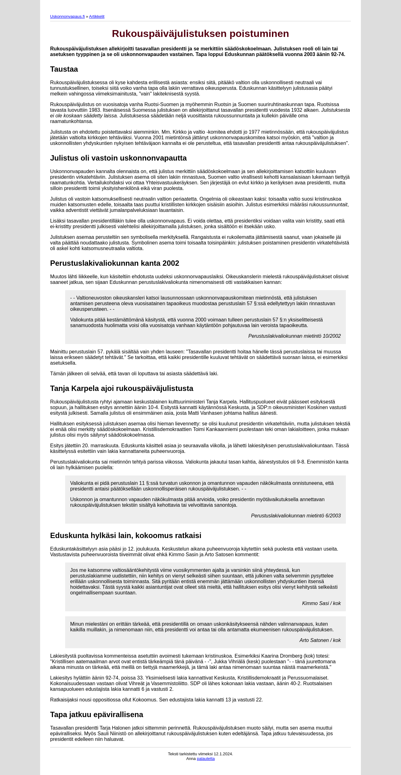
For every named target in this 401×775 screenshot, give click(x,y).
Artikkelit (96, 16)
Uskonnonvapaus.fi (67, 16)
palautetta (206, 758)
